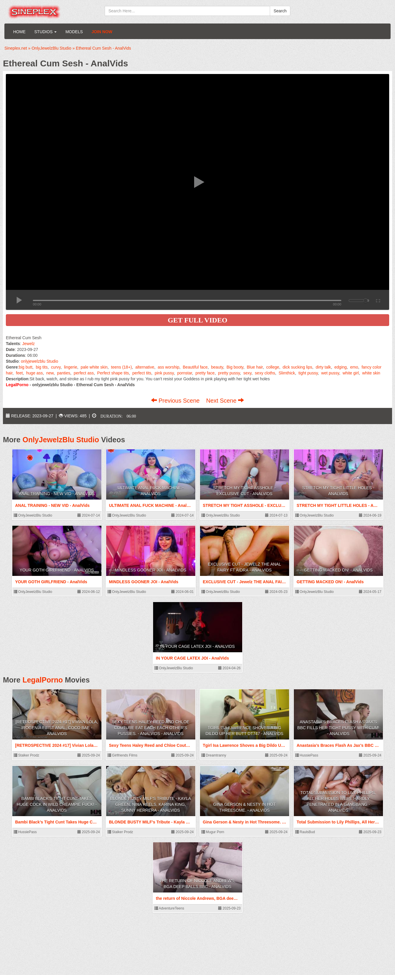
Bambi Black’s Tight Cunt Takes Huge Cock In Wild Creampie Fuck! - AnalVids (57, 804)
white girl (351, 373)
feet (19, 373)
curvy (55, 367)
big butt (25, 367)
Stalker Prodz (26, 755)
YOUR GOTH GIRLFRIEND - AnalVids (57, 570)
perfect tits (141, 373)
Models (74, 31)
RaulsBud (305, 832)
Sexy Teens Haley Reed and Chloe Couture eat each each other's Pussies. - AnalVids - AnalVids (150, 728)
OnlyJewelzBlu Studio (61, 440)
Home (19, 31)
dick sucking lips (297, 367)
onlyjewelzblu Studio (39, 361)
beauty (217, 367)
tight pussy (308, 373)
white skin (371, 373)
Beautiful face (195, 367)
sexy (247, 373)
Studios (45, 31)
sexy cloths (265, 373)
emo (354, 367)
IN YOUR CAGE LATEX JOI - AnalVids (197, 646)
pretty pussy (229, 373)
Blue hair (254, 367)
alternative (144, 367)
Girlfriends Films (123, 755)
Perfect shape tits (113, 373)
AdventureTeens (169, 908)
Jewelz (28, 343)
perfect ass (84, 373)
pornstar (184, 373)
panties (63, 373)
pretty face (205, 373)
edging (340, 367)
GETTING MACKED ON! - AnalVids (338, 570)
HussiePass (306, 755)
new (50, 373)
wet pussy (330, 373)
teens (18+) (121, 367)
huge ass (34, 373)
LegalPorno (43, 680)
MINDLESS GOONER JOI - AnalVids (150, 570)
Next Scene (225, 400)
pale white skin (94, 367)
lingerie (70, 367)
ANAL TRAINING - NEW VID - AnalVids (57, 493)
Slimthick (287, 373)
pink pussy (164, 373)
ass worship (168, 367)
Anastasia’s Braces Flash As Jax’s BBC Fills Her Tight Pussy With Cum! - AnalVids (338, 728)
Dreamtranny (213, 755)
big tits (42, 367)
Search (280, 11)
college (272, 367)
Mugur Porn (212, 832)
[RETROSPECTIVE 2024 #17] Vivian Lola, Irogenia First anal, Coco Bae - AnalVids (57, 728)
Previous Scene (176, 400)
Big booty (234, 367)
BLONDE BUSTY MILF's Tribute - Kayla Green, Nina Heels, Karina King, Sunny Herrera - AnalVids (150, 804)
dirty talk (323, 367)
